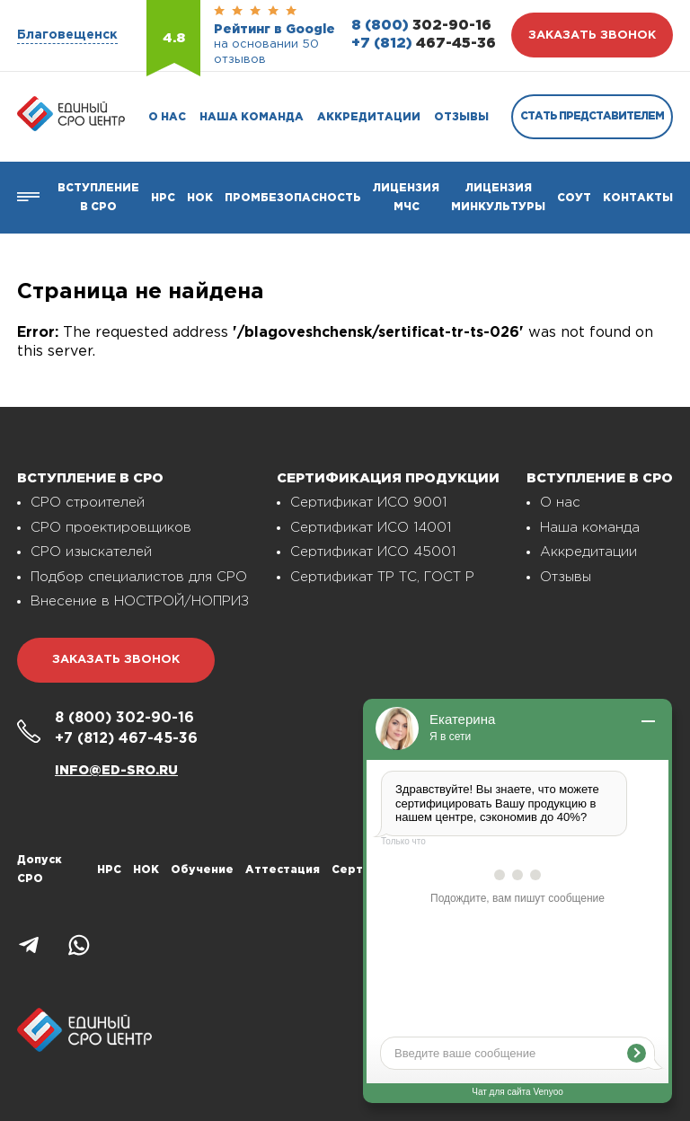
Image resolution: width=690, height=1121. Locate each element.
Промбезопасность (293, 198)
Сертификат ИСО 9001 (368, 502)
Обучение (202, 870)
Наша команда (251, 117)
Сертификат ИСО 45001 (373, 552)
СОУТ (574, 198)
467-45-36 (423, 43)
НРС (109, 870)
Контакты (638, 198)
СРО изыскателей (91, 552)
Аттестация (282, 870)
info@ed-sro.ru (116, 770)
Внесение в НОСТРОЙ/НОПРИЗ (140, 601)
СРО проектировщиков (111, 528)
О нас (167, 117)
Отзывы (461, 117)
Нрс (163, 198)
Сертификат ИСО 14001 (370, 528)
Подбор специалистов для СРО (139, 577)
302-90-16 (421, 25)
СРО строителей (88, 502)
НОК (200, 198)
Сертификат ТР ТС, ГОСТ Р (382, 577)
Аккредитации (368, 117)
